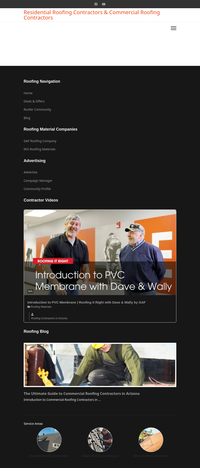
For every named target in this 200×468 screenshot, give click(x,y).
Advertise (30, 172)
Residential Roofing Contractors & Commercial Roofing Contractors (92, 15)
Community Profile (37, 189)
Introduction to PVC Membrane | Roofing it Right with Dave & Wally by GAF (86, 302)
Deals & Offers (34, 101)
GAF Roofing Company (40, 141)
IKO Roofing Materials (40, 149)
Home (28, 93)
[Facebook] (96, 4)
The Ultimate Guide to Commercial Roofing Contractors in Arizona (82, 393)
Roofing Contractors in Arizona (49, 318)
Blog (27, 118)
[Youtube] (104, 4)
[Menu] (173, 28)
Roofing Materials (39, 306)
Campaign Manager (38, 180)
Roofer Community (37, 109)
